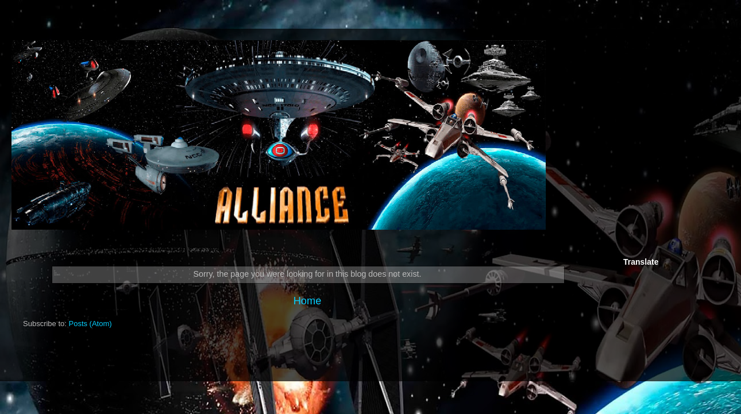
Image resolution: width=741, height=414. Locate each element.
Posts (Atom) (90, 323)
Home (308, 301)
